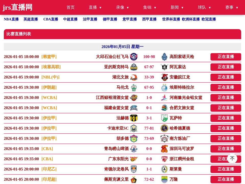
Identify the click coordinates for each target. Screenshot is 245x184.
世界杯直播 (171, 19)
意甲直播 (129, 19)
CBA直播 (50, 19)
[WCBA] (49, 97)
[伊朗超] (49, 87)
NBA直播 (11, 19)
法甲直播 (90, 19)
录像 (120, 7)
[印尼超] (49, 179)
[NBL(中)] (50, 77)
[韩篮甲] (49, 56)
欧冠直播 (209, 19)
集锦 (147, 7)
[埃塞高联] (51, 67)
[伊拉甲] (49, 118)
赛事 (229, 7)
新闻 (175, 7)
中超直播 (70, 19)
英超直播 (31, 19)
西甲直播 (149, 19)
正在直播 (226, 56)
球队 (202, 7)
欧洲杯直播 (191, 19)
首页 (70, 7)
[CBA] (47, 148)
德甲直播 (110, 19)
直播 (93, 7)
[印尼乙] (49, 169)
